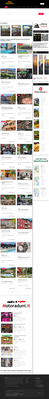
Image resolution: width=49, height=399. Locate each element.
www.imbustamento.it (14, 395)
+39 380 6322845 (41, 385)
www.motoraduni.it (16, 393)
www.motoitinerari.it (9, 394)
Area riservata (27, 380)
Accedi (42, 3)
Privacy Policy (27, 382)
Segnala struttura (27, 378)
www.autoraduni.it (21, 394)
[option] (5, 31)
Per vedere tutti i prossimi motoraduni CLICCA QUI (15, 370)
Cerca (41, 13)
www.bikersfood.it (15, 394)
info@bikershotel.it (40, 386)
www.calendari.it (8, 395)
